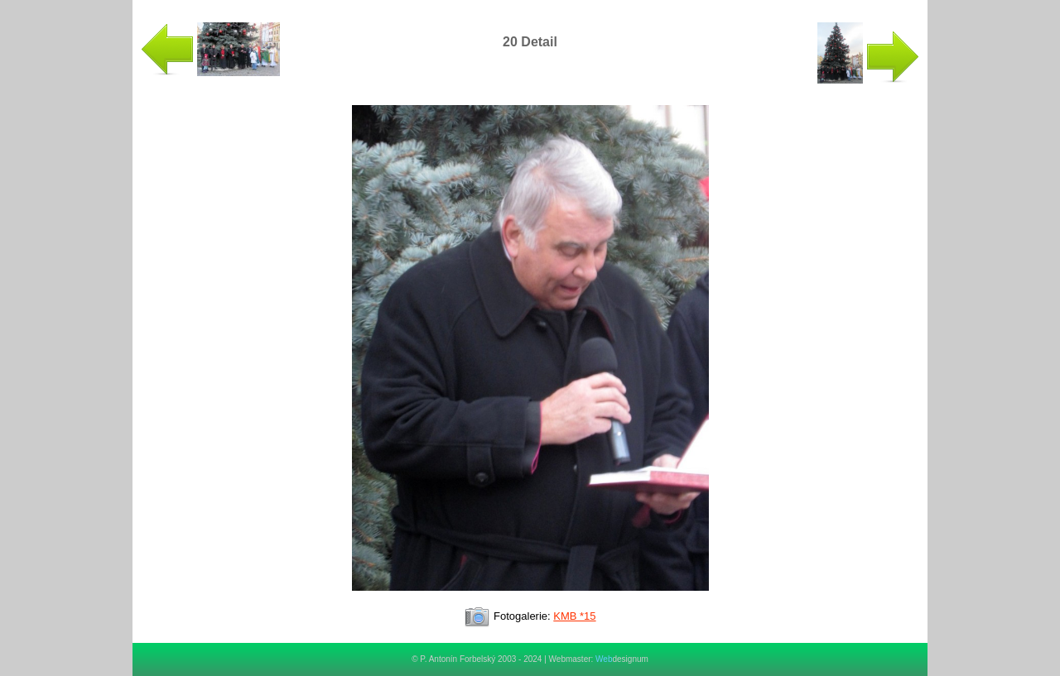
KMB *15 (574, 616)
